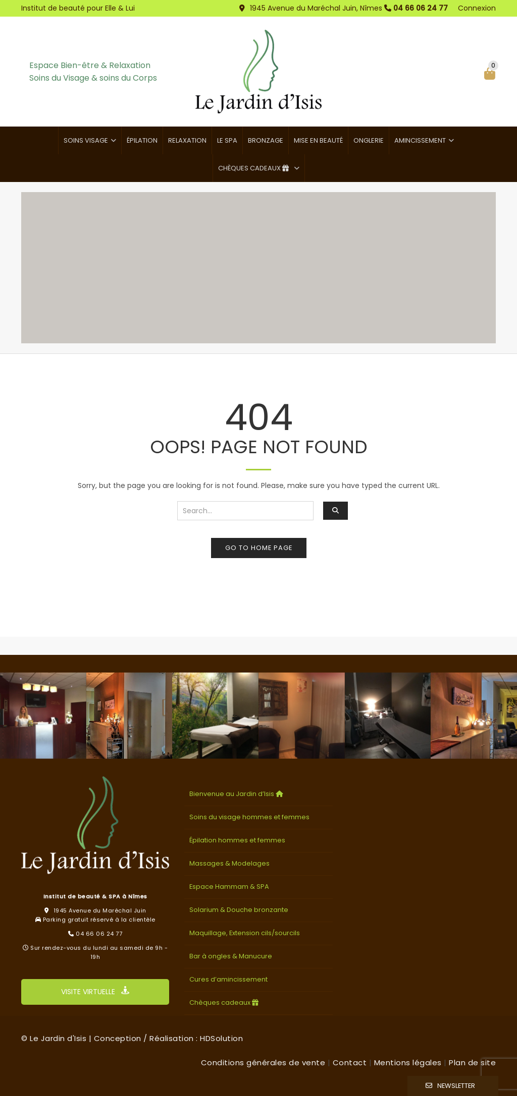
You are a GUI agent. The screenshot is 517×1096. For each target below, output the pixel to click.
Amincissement (420, 140)
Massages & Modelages (229, 863)
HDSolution (221, 1038)
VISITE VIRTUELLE (95, 992)
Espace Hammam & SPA (229, 886)
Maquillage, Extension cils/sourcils (244, 933)
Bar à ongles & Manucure (230, 956)
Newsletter (456, 1085)
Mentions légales (408, 1062)
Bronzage (265, 140)
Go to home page (258, 548)
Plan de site (472, 1062)
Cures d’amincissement (228, 979)
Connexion (477, 8)
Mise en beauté (318, 140)
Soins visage (86, 140)
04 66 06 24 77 (420, 8)
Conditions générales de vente (263, 1062)
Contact (350, 1062)
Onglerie (368, 140)
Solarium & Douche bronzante (238, 910)
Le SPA (227, 140)
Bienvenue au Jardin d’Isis (237, 794)
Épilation (142, 140)
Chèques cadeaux (254, 168)
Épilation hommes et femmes (237, 840)
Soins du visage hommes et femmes (249, 817)
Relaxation (187, 140)
